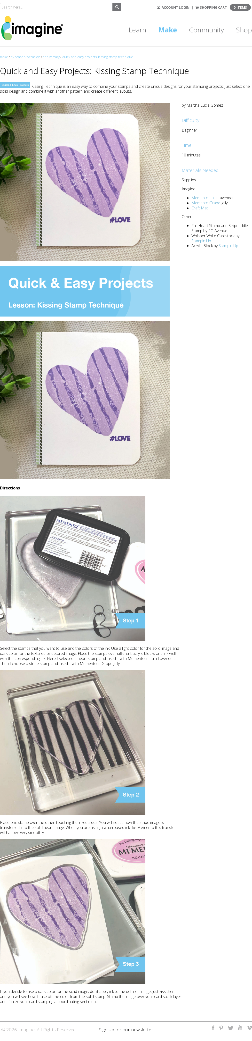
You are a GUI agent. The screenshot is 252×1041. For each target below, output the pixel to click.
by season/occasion (25, 57)
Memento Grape (205, 203)
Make (167, 29)
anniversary (51, 57)
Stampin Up (201, 241)
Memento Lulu (204, 197)
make (4, 57)
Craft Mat (199, 208)
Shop (244, 29)
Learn (137, 29)
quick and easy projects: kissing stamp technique (97, 57)
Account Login (173, 7)
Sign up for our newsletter (126, 1029)
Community (206, 29)
